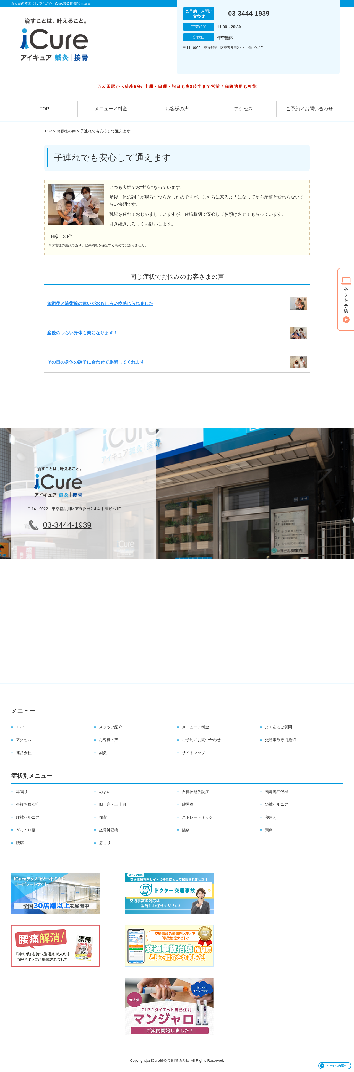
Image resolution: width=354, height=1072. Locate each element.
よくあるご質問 (278, 727)
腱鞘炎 (188, 804)
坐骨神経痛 (108, 830)
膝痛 (186, 830)
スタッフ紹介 (110, 727)
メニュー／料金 (110, 108)
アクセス (243, 108)
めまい (105, 791)
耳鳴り (22, 791)
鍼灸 (103, 752)
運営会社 (24, 752)
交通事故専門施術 (280, 739)
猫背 (103, 817)
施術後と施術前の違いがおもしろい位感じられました (100, 303)
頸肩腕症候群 (276, 791)
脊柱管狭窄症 (27, 804)
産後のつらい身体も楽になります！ (82, 332)
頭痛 (269, 830)
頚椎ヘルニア (276, 804)
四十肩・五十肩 (112, 804)
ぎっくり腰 (25, 830)
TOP (44, 108)
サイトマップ (193, 752)
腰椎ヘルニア (27, 817)
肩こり (105, 843)
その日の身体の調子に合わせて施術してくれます (95, 362)
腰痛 (20, 843)
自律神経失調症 (195, 791)
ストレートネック (197, 817)
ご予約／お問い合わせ (309, 108)
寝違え (271, 817)
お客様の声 (177, 108)
